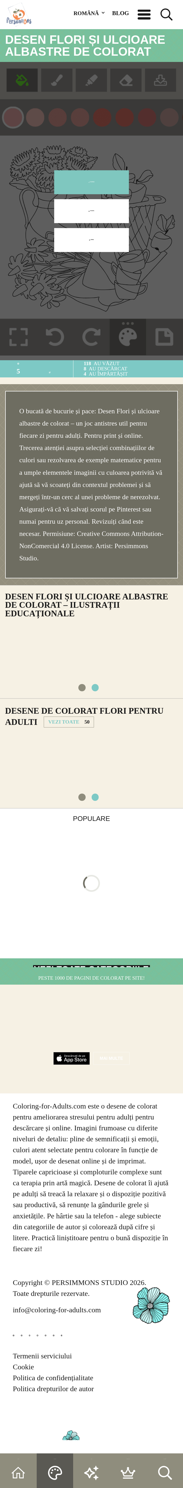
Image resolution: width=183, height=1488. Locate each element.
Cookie (23, 1415)
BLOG (120, 13)
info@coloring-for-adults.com (57, 1345)
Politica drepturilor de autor (53, 1437)
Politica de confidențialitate (53, 1426)
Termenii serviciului (42, 1404)
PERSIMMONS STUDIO (90, 1317)
